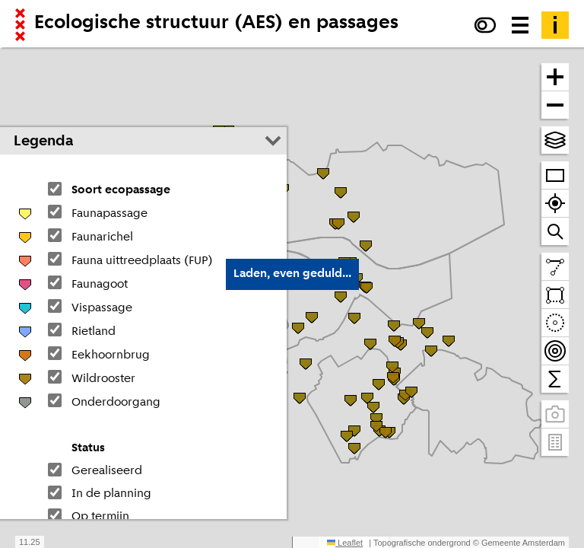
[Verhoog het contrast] (485, 25)
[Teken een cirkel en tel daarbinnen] (555, 323)
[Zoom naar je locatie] (555, 204)
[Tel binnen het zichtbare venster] (555, 379)
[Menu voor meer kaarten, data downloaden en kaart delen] (520, 25)
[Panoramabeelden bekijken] (555, 414)
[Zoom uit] (555, 105)
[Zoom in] (555, 77)
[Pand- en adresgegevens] (555, 442)
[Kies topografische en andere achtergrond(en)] (555, 140)
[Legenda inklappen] (273, 141)
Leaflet (345, 542)
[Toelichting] (555, 25)
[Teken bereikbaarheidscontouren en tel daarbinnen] (555, 351)
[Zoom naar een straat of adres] (555, 231)
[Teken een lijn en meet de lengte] (555, 267)
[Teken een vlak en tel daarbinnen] (555, 295)
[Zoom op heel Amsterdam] (555, 175)
